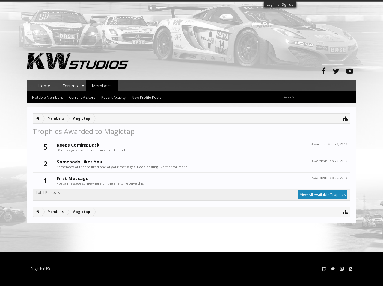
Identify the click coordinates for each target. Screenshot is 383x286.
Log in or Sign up (280, 4)
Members (102, 86)
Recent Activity (113, 97)
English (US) (40, 268)
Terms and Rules (341, 278)
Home (43, 86)
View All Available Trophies (323, 194)
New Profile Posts (146, 97)
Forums (70, 86)
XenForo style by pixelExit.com (144, 278)
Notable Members (47, 97)
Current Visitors (82, 97)
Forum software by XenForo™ (72, 278)
